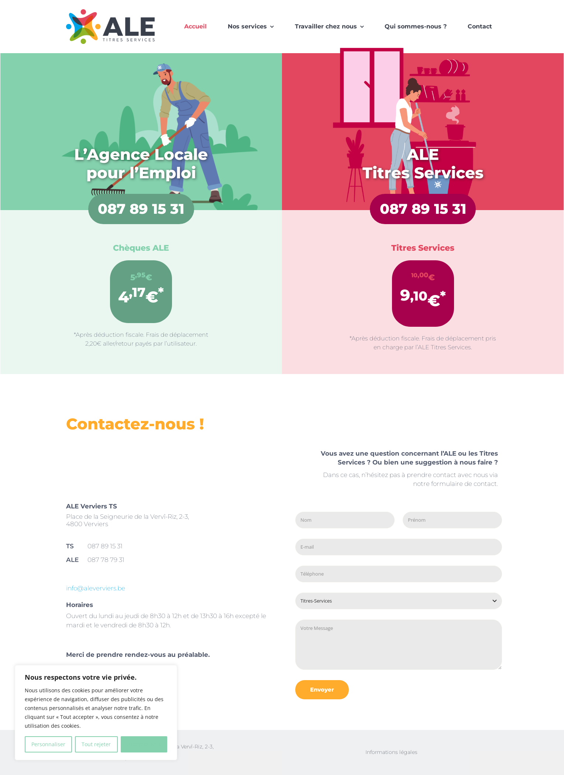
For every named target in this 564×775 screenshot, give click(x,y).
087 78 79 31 (105, 559)
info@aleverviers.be (95, 588)
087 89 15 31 (141, 208)
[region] (96, 712)
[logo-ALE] (110, 11)
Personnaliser (48, 744)
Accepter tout (144, 744)
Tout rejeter (96, 744)
